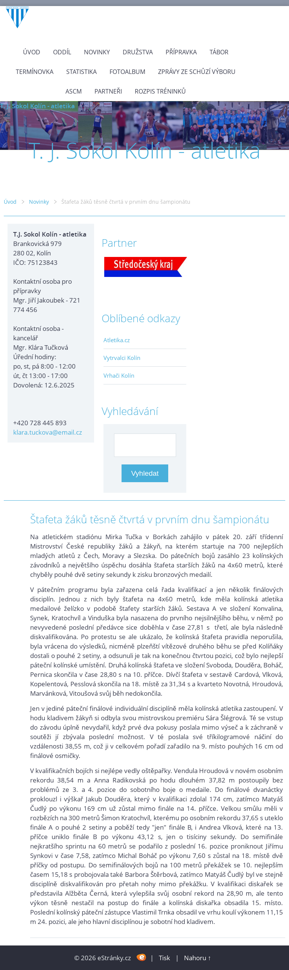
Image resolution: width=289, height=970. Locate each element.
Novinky (97, 52)
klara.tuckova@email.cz (47, 432)
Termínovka (34, 72)
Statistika (81, 72)
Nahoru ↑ (197, 957)
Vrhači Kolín (118, 375)
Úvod (31, 52)
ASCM (73, 91)
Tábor (219, 52)
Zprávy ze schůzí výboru (197, 72)
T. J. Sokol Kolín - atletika (37, 105)
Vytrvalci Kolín (121, 357)
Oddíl (62, 52)
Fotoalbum (127, 72)
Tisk (164, 957)
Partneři (108, 91)
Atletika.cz (116, 340)
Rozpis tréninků (160, 91)
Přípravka (181, 52)
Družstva (138, 52)
